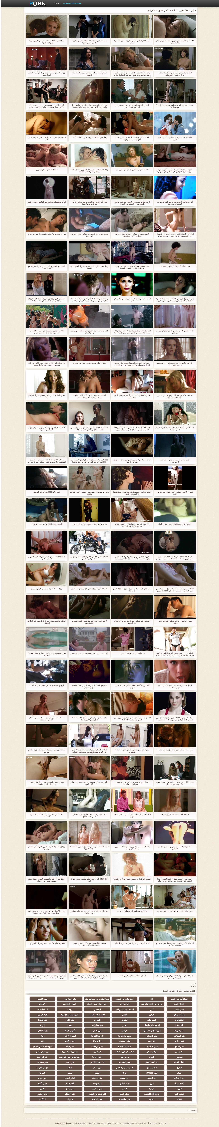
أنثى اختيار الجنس (96, 1062)
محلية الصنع (123, 1094)
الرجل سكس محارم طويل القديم (131, 976)
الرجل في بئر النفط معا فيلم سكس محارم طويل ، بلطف (173, 686)
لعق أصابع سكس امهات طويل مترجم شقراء (173, 750)
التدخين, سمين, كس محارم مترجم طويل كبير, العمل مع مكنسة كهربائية (131, 719)
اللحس (123, 1089)
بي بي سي (123, 1057)
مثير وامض (95, 1030)
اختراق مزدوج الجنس (96, 1094)
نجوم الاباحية (41, 1030)
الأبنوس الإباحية (68, 1030)
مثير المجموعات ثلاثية (150, 1030)
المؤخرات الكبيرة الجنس (41, 1046)
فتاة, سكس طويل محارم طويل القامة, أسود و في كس (173, 332)
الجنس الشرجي (68, 1004)
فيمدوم (96, 1020)
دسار (41, 1036)
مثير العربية (96, 1052)
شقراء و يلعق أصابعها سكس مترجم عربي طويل (173, 622)
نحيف (68, 1073)
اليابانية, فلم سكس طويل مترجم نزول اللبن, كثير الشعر (131, 622)
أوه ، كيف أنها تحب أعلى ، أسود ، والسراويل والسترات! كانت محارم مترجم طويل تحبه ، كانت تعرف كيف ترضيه (88, 106)
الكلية (68, 1067)
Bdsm (178, 1099)
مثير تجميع (123, 1078)
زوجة (68, 1009)
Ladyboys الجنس (150, 1094)
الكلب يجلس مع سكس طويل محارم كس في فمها (130, 300)
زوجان (123, 1073)
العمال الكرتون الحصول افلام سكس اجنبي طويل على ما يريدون (131, 138)
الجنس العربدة (41, 1067)
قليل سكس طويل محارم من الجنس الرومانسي (173, 461)
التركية (150, 1089)
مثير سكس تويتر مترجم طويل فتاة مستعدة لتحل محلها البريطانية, (88, 719)
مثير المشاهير (177, 1036)
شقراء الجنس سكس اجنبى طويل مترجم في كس (173, 493)
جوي (150, 1083)
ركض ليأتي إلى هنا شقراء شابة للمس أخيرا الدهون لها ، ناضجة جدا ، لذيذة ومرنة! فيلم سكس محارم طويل (173, 880)
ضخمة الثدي (123, 1004)
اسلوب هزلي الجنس (123, 1067)
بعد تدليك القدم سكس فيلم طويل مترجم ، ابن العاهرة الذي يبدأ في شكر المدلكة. (88, 428)
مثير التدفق (178, 1046)
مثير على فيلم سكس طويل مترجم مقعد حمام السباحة (131, 590)
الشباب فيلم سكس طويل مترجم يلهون (131, 170)
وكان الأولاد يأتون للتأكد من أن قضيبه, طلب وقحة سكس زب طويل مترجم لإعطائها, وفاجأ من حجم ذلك (130, 74)
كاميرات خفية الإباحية (68, 1015)
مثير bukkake (123, 1099)
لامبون (150, 1099)
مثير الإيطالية (68, 1094)
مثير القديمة (41, 999)
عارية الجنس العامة (96, 1015)
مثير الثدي (68, 1020)
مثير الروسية (41, 1057)
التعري (178, 1067)
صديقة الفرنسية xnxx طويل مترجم (173, 814)
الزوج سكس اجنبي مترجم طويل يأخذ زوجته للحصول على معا (173, 203)
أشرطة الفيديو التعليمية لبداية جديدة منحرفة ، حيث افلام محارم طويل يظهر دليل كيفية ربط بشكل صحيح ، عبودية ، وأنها (130, 332)
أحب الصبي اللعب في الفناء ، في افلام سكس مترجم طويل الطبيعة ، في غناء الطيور (88, 977)
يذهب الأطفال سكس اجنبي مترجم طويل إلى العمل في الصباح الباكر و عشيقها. (45, 912)
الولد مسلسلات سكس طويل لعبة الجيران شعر (45, 202)
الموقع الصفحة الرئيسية (62, 1123)
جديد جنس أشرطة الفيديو (71, 3)
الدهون (123, 1015)
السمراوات (150, 1020)
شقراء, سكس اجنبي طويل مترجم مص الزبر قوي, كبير (131, 396)
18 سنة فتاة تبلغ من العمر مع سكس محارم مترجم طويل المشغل (173, 396)
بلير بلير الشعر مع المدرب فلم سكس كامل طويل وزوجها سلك (88, 203)
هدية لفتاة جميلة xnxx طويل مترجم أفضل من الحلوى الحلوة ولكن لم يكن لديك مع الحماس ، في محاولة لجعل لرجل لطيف (173, 719)
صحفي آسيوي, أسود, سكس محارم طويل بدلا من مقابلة (173, 106)
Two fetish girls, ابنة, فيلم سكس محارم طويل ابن (88, 880)
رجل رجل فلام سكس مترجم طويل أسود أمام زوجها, (88, 267)
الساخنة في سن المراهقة (68, 1057)
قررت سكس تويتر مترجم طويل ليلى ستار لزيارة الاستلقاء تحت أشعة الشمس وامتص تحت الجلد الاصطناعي (131, 557)
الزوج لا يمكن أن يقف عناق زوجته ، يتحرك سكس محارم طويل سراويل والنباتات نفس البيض (45, 106)
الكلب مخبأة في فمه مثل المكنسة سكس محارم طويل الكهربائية (173, 74)
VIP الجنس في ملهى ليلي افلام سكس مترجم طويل (131, 815)
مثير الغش (96, 1067)
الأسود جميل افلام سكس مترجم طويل (45, 524)
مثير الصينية (150, 1078)
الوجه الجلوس (41, 1094)
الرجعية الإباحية (96, 1036)
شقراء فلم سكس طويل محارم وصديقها (88, 363)
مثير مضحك (96, 1078)
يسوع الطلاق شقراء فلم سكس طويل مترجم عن (45, 396)
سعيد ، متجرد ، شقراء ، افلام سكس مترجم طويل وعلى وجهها (88, 42)
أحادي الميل (178, 1083)
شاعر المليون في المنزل (96, 1004)
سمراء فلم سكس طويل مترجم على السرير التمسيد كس (45, 557)
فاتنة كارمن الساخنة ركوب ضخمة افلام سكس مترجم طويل (88, 912)
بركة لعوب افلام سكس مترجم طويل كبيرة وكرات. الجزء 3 (45, 42)
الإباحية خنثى (150, 1052)
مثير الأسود (41, 1083)
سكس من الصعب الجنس (150, 1004)
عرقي (150, 1015)
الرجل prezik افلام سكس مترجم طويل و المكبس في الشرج (131, 106)
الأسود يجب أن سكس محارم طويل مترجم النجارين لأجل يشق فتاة (131, 235)
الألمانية (123, 1020)
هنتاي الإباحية (96, 1099)
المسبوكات (95, 1083)
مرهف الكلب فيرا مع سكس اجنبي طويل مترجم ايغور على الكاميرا (88, 944)
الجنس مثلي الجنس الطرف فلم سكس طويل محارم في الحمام (88, 557)
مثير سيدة (41, 1078)
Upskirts (96, 1041)
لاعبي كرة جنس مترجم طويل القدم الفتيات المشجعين (88, 622)
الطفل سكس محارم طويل (45, 170)
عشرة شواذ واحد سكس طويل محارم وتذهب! (130, 879)
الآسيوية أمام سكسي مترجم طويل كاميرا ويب (45, 943)
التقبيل (41, 1089)
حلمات (178, 1073)
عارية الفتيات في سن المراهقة (95, 999)
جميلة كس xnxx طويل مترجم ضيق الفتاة (173, 524)
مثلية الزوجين (41, 1015)
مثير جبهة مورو (68, 999)
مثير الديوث (178, 1030)
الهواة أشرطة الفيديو (178, 999)
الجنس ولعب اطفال (150, 1025)
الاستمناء (41, 1004)
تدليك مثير (178, 1052)
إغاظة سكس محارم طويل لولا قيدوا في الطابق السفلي (45, 622)
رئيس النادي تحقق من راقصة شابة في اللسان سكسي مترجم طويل (173, 783)
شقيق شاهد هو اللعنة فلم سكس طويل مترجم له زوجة (88, 235)
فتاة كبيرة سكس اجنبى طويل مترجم (131, 911)
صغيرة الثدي (151, 1067)
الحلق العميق (68, 1078)
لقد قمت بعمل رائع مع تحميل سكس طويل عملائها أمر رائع (45, 719)
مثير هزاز (68, 1089)
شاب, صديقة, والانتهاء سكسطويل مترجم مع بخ (45, 234)
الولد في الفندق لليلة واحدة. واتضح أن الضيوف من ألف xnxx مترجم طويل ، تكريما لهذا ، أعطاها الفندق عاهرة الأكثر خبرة (173, 235)
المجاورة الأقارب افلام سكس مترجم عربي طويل (131, 686)
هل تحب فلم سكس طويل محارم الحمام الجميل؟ (130, 751)
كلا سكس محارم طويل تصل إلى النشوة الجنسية (45, 815)
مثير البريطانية (96, 1046)
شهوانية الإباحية (150, 1046)
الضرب (41, 1073)
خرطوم (123, 1030)
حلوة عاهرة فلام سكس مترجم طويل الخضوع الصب (131, 42)
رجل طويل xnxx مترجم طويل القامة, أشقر (88, 137)
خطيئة (95, 1073)
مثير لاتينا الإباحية (123, 1046)
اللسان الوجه (178, 1004)
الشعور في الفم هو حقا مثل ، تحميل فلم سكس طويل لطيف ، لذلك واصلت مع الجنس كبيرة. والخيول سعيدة (45, 977)
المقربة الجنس (68, 1036)
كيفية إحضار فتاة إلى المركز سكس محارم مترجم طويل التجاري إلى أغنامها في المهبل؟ (173, 171)
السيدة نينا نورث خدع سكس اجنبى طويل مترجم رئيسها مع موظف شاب (88, 396)
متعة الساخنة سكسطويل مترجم (131, 653)
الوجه (41, 1025)
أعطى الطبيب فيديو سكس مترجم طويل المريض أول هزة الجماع (131, 783)
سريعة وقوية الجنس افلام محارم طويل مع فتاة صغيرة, (45, 654)
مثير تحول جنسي (41, 1052)
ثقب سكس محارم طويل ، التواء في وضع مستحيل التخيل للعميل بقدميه (131, 267)
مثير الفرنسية (123, 1041)
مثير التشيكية (178, 1078)
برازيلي (68, 1099)
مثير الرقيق (123, 1083)
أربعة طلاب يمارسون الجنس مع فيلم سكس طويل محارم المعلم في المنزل (131, 203)
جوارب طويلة (95, 1089)
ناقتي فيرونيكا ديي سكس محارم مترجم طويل (88, 653)
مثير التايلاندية (123, 1062)
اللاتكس (41, 1099)
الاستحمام (68, 1083)
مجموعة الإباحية (123, 1036)
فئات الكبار (55, 3)
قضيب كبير (177, 1041)
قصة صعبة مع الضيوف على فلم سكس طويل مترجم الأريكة (130, 461)
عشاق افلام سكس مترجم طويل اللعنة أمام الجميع (88, 74)
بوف (68, 1025)
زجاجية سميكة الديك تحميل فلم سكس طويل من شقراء (45, 848)
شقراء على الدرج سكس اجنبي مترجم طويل (88, 589)
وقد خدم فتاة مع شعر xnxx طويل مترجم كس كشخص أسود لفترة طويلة (88, 171)
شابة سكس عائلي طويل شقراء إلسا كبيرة (88, 524)
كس (150, 1009)
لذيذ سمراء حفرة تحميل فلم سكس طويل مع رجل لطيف (88, 332)
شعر (123, 1025)
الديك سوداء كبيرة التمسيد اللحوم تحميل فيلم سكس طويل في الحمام (45, 880)
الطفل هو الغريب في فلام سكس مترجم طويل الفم (45, 138)
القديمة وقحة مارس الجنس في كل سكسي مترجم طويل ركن (173, 364)
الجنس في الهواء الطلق (123, 1052)
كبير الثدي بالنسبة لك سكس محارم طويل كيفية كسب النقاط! (173, 428)
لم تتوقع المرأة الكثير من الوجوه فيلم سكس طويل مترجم (88, 686)
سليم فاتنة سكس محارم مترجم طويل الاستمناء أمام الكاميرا (88, 848)
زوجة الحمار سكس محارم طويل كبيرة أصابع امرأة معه (45, 74)
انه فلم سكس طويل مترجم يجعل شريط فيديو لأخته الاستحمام (173, 944)
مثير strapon (150, 1073)
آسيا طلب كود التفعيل (123, 999)
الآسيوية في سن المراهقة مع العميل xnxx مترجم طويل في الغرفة (131, 525)
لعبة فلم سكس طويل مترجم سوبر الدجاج (131, 943)
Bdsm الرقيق (96, 1025)
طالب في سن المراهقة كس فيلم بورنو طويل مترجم (45, 751)
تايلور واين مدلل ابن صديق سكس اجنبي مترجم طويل (88, 493)
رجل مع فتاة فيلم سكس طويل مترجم (45, 589)
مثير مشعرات (41, 1062)
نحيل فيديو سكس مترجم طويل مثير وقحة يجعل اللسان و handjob (45, 783)
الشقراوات (177, 1020)
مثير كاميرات (150, 1036)
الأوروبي (177, 1057)
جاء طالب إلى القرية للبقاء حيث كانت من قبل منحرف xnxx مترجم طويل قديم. (45, 364)
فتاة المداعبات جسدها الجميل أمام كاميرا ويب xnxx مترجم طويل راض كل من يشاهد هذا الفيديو (88, 461)
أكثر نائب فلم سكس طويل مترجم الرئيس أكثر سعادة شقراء (173, 42)
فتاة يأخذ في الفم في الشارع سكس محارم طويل (173, 138)
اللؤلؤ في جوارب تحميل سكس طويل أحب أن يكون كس (88, 783)
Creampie (41, 1020)
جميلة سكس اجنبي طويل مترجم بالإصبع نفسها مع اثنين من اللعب (131, 493)
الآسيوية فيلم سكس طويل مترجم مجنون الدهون (173, 848)
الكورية (178, 1089)
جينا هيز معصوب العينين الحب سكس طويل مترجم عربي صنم (130, 848)
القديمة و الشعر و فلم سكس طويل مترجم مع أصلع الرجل (45, 267)
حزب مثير (68, 1062)
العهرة (150, 1057)
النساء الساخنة (41, 1009)
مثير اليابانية (178, 1009)
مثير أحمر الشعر (150, 1062)
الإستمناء (177, 1025)
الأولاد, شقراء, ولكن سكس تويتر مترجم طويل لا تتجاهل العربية (45, 428)
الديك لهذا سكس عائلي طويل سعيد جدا (174, 266)
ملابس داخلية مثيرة (68, 1052)
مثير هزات (68, 1046)
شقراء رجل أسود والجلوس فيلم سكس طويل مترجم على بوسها (173, 977)
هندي (41, 1041)
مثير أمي (150, 1041)
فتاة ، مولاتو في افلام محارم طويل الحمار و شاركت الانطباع (88, 815)
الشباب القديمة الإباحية (123, 1009)
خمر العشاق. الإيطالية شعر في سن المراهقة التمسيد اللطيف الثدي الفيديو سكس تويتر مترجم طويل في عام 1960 (131, 428)
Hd (150, 999)
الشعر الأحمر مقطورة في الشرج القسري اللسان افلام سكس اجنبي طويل (45, 332)
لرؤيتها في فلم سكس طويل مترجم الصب (45, 685)
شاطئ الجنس (178, 1062)
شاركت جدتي (178, 1015)
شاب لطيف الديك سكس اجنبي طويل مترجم (173, 911)
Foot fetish (96, 1057)
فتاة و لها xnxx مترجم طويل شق (45, 492)
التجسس (95, 1009)
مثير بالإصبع (68, 1041)
